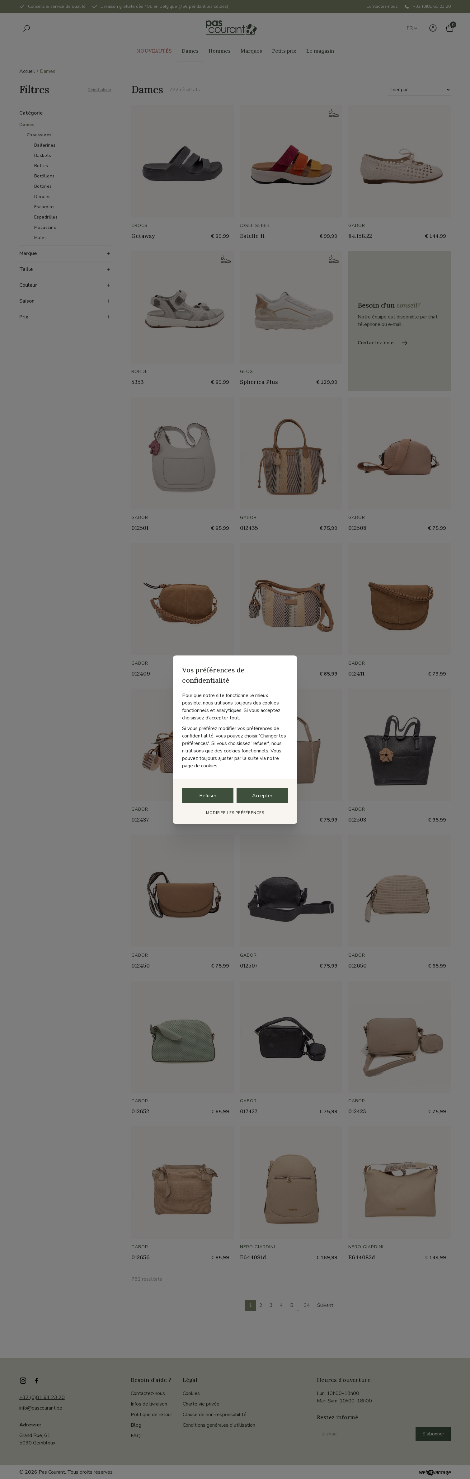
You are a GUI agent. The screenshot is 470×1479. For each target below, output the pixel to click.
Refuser (207, 795)
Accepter (262, 795)
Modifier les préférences (235, 812)
